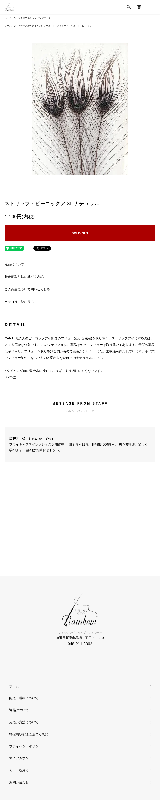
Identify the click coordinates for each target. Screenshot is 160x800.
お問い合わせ (19, 782)
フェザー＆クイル (66, 25)
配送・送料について (23, 698)
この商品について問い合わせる (27, 289)
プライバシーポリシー (25, 746)
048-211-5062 (80, 644)
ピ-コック (87, 25)
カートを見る (19, 770)
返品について (14, 264)
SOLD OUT (80, 233)
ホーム (8, 18)
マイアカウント (20, 758)
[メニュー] (153, 7)
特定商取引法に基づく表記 (24, 277)
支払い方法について (23, 722)
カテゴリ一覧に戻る (19, 302)
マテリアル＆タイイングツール (34, 18)
